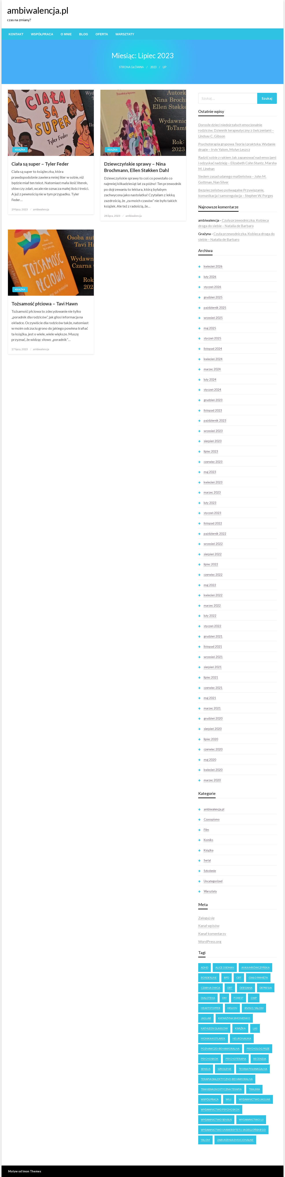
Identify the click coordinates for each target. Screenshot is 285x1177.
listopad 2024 (213, 348)
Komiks (208, 840)
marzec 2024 (212, 369)
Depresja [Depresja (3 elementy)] (266, 987)
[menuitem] (16, 34)
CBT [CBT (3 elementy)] (238, 977)
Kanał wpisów (208, 925)
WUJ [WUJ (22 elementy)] (228, 1099)
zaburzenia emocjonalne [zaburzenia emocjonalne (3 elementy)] (235, 1140)
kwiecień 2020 (213, 770)
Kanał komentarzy (212, 933)
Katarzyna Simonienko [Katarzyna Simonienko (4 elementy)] (234, 1018)
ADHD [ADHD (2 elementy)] (204, 967)
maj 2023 (210, 472)
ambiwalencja (41, 209)
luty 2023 (210, 502)
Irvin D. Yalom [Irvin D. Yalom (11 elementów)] (253, 1008)
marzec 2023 (212, 492)
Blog (83, 34)
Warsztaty (124, 34)
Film (206, 829)
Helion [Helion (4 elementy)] (232, 1008)
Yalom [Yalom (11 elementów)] (205, 1140)
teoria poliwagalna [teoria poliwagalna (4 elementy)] (253, 1069)
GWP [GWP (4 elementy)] (254, 998)
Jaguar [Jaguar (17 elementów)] (206, 1018)
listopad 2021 (213, 646)
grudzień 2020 (213, 718)
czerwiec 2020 (213, 749)
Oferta (102, 34)
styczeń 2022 (212, 626)
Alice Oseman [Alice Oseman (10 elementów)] (224, 967)
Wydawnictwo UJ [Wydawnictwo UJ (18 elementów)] (251, 1119)
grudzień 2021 (213, 636)
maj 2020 (210, 759)
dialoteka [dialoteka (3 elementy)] (208, 998)
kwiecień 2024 (213, 359)
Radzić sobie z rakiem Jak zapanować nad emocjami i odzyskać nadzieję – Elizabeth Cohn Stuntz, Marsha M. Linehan (237, 163)
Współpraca (42, 34)
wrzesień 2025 (213, 317)
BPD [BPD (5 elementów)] (226, 977)
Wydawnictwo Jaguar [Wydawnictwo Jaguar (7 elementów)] (254, 1099)
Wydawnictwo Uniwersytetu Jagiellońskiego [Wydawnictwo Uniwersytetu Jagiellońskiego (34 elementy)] (233, 1129)
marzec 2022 (212, 605)
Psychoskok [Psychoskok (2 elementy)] (209, 1058)
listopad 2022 (213, 523)
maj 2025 (210, 328)
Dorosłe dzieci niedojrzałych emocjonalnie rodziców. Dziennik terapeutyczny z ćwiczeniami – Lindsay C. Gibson (236, 130)
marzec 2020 (212, 780)
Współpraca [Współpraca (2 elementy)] (209, 1099)
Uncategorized (213, 881)
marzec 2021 (212, 708)
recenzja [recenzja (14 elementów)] (259, 1058)
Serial (207, 860)
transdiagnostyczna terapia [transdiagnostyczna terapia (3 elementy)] (221, 1089)
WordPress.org (209, 941)
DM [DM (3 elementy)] (224, 998)
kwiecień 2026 (213, 266)
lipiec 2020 (211, 739)
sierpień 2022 (213, 554)
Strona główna (131, 67)
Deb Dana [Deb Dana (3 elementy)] (246, 987)
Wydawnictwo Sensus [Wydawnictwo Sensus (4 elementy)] (216, 1119)
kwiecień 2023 (213, 482)
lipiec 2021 (211, 677)
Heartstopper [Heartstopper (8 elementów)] (210, 1008)
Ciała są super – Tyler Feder (40, 163)
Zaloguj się (206, 918)
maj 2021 (210, 698)
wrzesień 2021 (213, 657)
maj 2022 (210, 585)
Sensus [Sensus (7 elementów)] (205, 1069)
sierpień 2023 (213, 441)
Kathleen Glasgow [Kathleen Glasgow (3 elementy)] (214, 1028)
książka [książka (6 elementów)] (240, 1028)
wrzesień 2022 (213, 544)
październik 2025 (215, 307)
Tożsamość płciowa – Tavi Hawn (44, 303)
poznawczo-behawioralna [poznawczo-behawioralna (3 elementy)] (220, 1048)
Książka (20, 149)
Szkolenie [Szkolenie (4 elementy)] (224, 1069)
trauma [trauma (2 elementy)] (254, 1089)
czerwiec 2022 (213, 574)
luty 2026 (210, 276)
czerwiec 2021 (213, 687)
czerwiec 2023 (213, 461)
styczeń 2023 (212, 513)
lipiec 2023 (211, 451)
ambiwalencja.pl (37, 10)
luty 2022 (210, 615)
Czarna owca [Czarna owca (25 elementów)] (210, 987)
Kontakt (16, 34)
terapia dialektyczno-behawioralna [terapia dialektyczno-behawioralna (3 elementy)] (227, 1079)
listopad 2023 (213, 410)
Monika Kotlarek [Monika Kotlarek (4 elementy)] (213, 1038)
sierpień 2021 (213, 667)
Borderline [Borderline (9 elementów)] (209, 977)
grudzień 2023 (213, 400)
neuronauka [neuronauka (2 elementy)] (242, 1038)
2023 (153, 67)
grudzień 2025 (213, 297)
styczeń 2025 (212, 338)
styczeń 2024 (212, 389)
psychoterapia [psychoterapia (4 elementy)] (236, 1058)
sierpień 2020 (213, 728)
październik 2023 (215, 420)
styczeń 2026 (212, 287)
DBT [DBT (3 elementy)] (229, 987)
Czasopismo (212, 819)
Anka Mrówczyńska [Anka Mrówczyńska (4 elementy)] (255, 967)
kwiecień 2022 (213, 595)
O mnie (66, 34)
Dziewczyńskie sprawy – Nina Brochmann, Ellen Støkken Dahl (136, 167)
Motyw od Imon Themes (24, 1171)
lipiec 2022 (211, 564)
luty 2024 (210, 379)
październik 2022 (215, 533)
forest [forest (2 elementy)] (238, 998)
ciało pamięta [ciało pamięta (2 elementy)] (258, 977)
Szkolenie (210, 870)
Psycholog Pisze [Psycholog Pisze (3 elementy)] (258, 1048)
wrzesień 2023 (213, 431)
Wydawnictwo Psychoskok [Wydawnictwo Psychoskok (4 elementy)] (220, 1109)
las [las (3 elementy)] (255, 1028)
